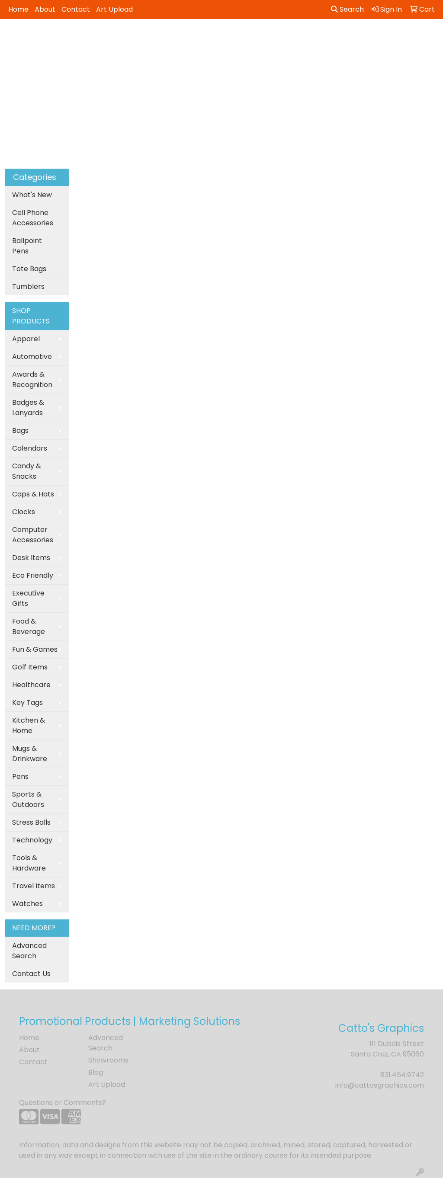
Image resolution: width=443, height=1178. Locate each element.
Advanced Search (29, 951)
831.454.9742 (402, 1075)
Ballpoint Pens (27, 246)
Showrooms (108, 1060)
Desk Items (31, 558)
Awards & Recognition (32, 379)
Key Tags (27, 702)
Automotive (32, 357)
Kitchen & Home (28, 725)
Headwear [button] (319, 38)
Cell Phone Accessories (32, 218)
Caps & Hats (33, 494)
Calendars (29, 448)
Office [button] (398, 38)
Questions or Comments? (62, 1103)
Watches (27, 904)
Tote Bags (29, 269)
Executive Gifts (28, 598)
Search (347, 9)
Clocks (23, 512)
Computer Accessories (32, 535)
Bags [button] (204, 38)
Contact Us (31, 974)
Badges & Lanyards (28, 407)
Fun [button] (282, 38)
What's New (32, 195)
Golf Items (30, 667)
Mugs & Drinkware (29, 753)
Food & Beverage (28, 626)
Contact (75, 9)
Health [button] (363, 38)
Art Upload (114, 9)
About (45, 9)
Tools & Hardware (29, 863)
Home (18, 9)
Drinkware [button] (244, 38)
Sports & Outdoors (28, 799)
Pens (20, 776)
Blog (95, 1072)
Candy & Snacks (26, 471)
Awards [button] (169, 38)
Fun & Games (35, 649)
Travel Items (33, 886)
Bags (20, 430)
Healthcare (31, 685)
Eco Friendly (32, 575)
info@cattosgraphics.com (379, 1085)
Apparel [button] (128, 38)
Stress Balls (31, 822)
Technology (32, 840)
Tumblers (28, 286)
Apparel (26, 339)
